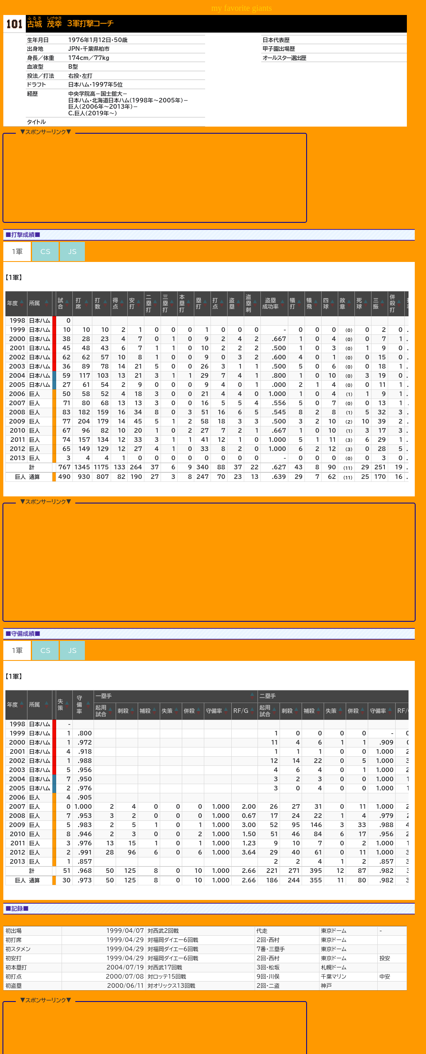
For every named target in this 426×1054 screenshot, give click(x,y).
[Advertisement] (154, 177)
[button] (22, 303)
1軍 (17, 251)
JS (72, 251)
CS (45, 251)
